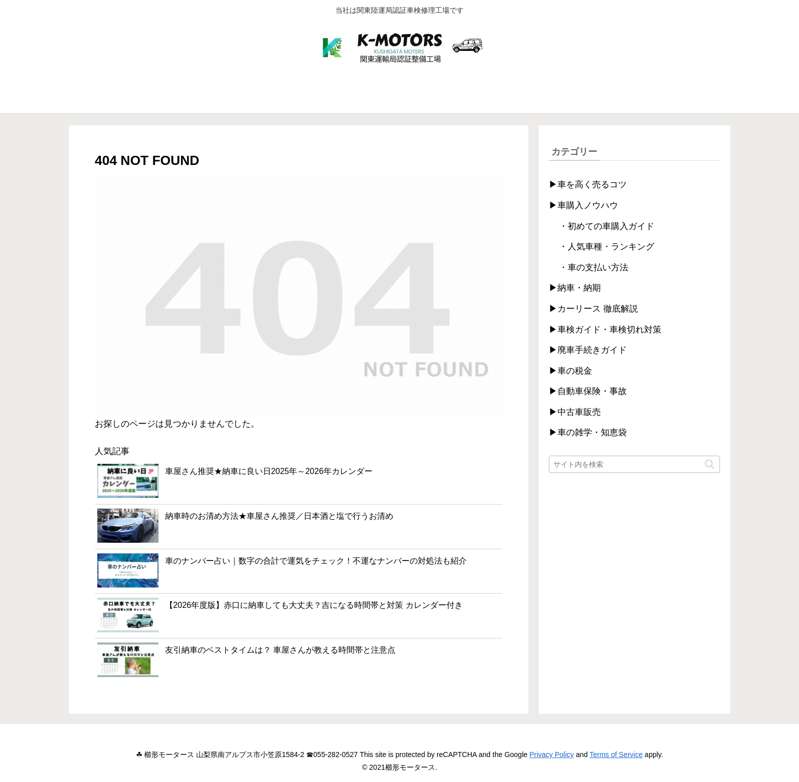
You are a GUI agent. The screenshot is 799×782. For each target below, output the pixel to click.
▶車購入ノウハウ (583, 205)
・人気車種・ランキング (606, 247)
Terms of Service (616, 754)
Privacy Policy (551, 754)
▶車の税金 (570, 371)
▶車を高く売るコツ (588, 184)
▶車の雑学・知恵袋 (588, 432)
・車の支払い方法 (593, 267)
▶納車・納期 (575, 288)
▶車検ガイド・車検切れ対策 (605, 329)
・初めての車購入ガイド (606, 226)
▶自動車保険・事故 (588, 391)
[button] (709, 464)
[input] (634, 464)
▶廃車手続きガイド (588, 350)
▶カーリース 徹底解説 (593, 309)
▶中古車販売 (575, 412)
